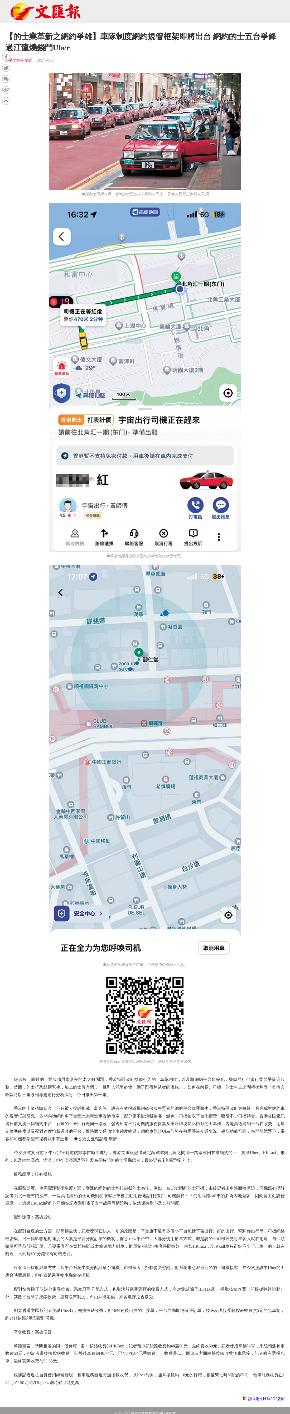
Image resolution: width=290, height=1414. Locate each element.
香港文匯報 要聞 (18, 60)
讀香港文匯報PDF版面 (266, 1399)
